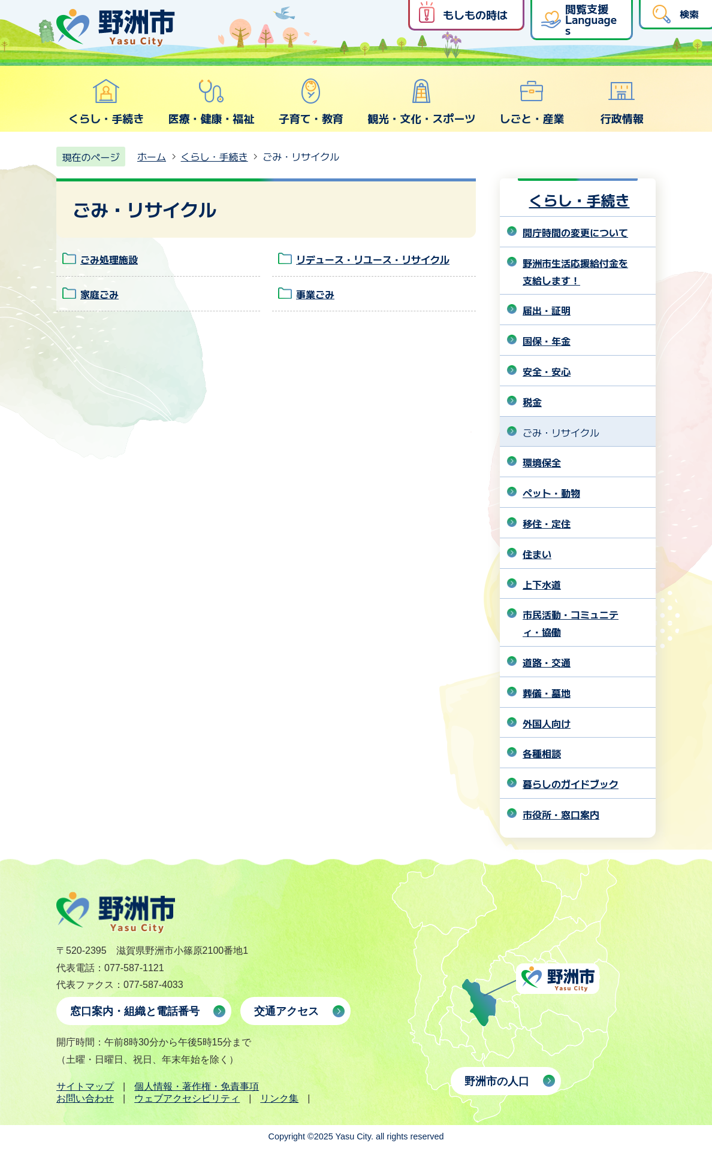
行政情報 (622, 102)
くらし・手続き (106, 102)
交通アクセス (286, 1011)
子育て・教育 (311, 102)
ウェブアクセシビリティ (187, 1098)
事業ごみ (315, 294)
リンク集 (279, 1098)
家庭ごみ (99, 294)
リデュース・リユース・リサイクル (372, 259)
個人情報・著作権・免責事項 (196, 1086)
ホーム (151, 156)
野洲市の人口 (496, 1081)
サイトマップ (85, 1086)
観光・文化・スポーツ (421, 102)
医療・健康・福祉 (211, 102)
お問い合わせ (85, 1098)
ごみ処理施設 (109, 259)
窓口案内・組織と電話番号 (135, 1011)
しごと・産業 (531, 102)
